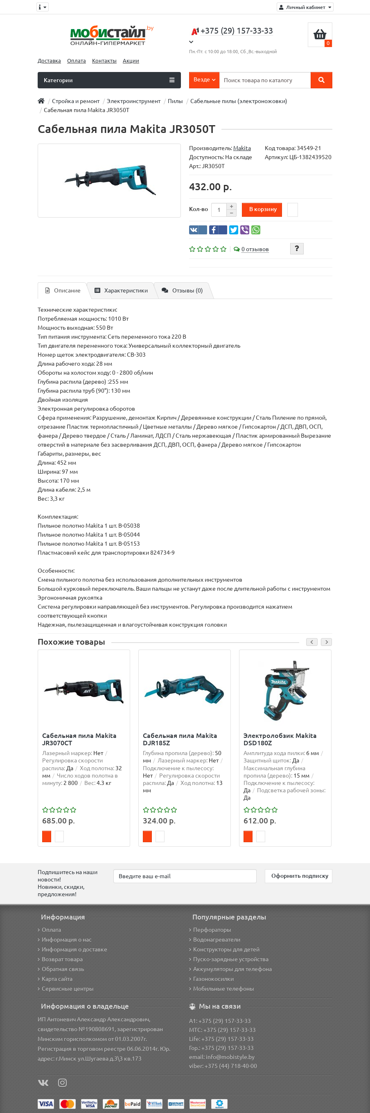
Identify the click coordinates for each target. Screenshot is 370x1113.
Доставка (49, 61)
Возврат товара (60, 959)
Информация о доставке (72, 949)
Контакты (104, 61)
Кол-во (198, 209)
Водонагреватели (214, 939)
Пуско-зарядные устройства (228, 959)
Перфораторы (210, 929)
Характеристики (121, 290)
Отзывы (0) (182, 290)
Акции (131, 61)
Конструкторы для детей (224, 949)
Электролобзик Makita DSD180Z (280, 739)
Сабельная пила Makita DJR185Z (180, 739)
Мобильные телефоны (221, 988)
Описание (63, 290)
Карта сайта (55, 979)
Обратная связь (61, 969)
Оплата (76, 61)
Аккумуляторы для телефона (230, 969)
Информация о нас (65, 939)
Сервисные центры (66, 988)
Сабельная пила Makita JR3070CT (79, 739)
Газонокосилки (211, 979)
